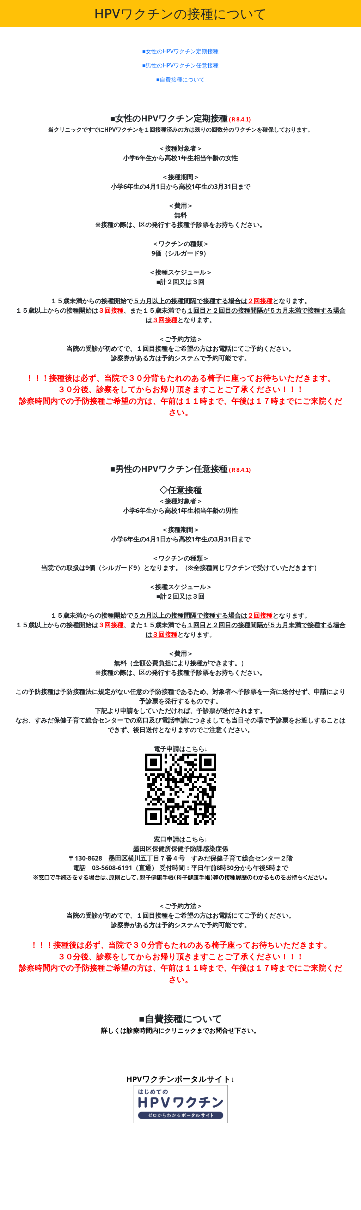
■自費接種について (180, 79)
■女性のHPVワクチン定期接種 (180, 51)
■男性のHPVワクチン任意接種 (180, 65)
